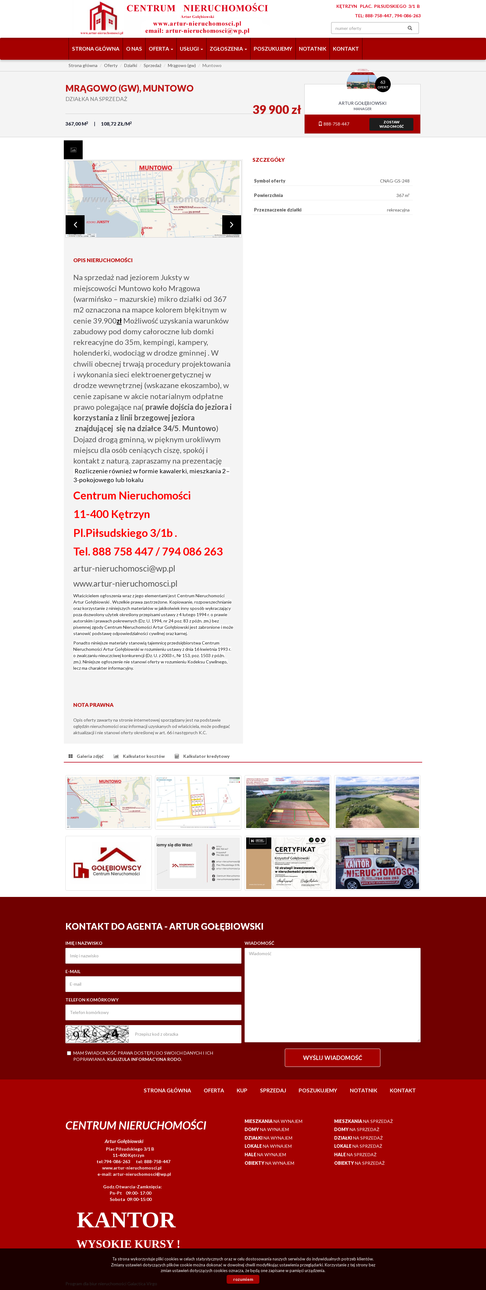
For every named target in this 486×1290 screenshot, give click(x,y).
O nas (134, 48)
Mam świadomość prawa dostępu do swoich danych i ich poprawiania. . (140, 1056)
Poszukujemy (273, 48)
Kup (242, 1090)
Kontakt (346, 48)
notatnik (312, 48)
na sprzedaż (363, 1121)
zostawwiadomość (391, 124)
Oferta (214, 1090)
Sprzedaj (273, 1090)
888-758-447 (333, 124)
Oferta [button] (161, 48)
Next (231, 224)
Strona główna (95, 48)
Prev (75, 224)
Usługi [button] (191, 48)
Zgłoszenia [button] (228, 48)
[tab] (73, 149)
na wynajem (273, 1121)
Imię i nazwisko (83, 943)
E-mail (72, 971)
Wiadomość (259, 943)
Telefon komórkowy (92, 999)
